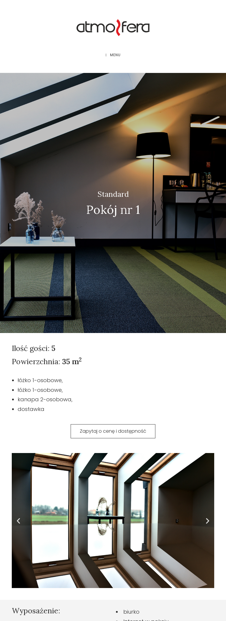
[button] (18, 520)
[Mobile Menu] (113, 55)
